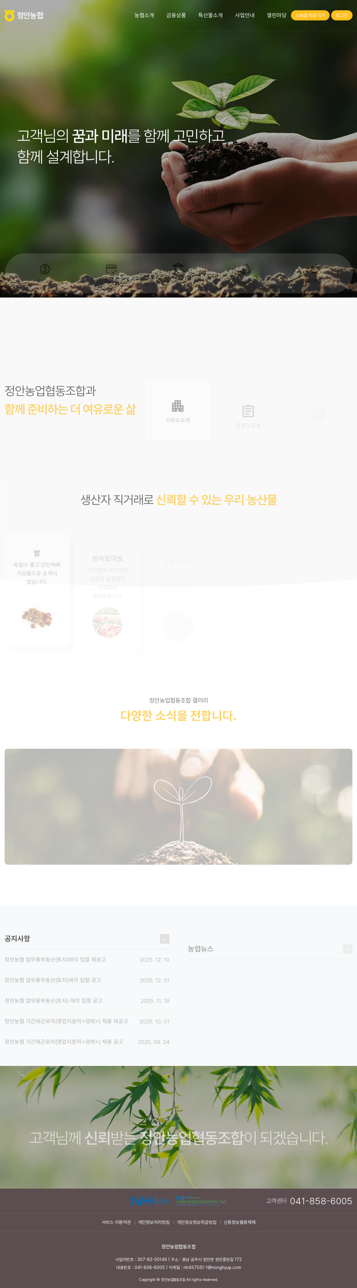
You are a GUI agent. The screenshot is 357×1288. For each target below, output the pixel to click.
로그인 (342, 15)
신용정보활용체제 (240, 1222)
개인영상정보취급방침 (197, 1222)
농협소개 (144, 15)
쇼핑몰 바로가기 (310, 15)
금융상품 (176, 15)
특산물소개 (210, 15)
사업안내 (245, 15)
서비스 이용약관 (116, 1222)
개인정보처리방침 (154, 1222)
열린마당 (277, 15)
